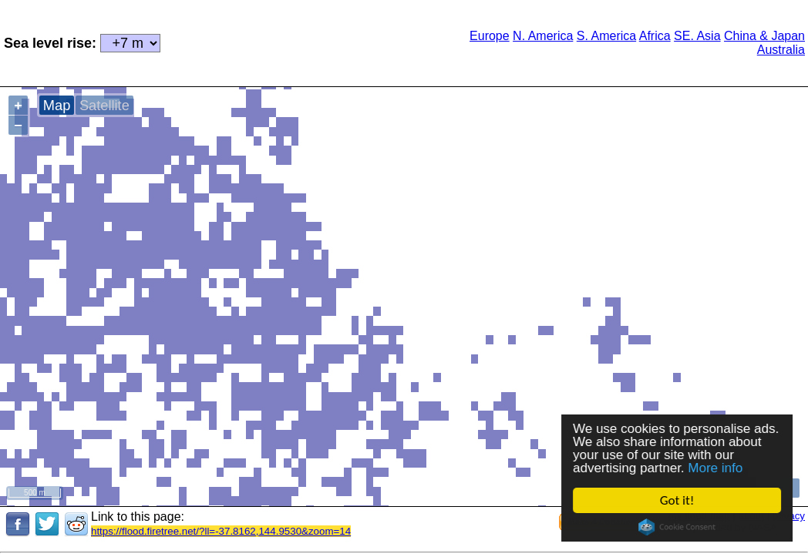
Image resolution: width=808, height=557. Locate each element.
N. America (543, 35)
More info (715, 468)
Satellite (104, 105)
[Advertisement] (290, 41)
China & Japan (764, 35)
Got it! (677, 500)
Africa (655, 35)
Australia (781, 49)
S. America (606, 35)
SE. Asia (697, 35)
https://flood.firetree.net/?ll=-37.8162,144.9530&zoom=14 (221, 531)
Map (56, 105)
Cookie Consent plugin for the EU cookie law (676, 526)
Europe (490, 35)
